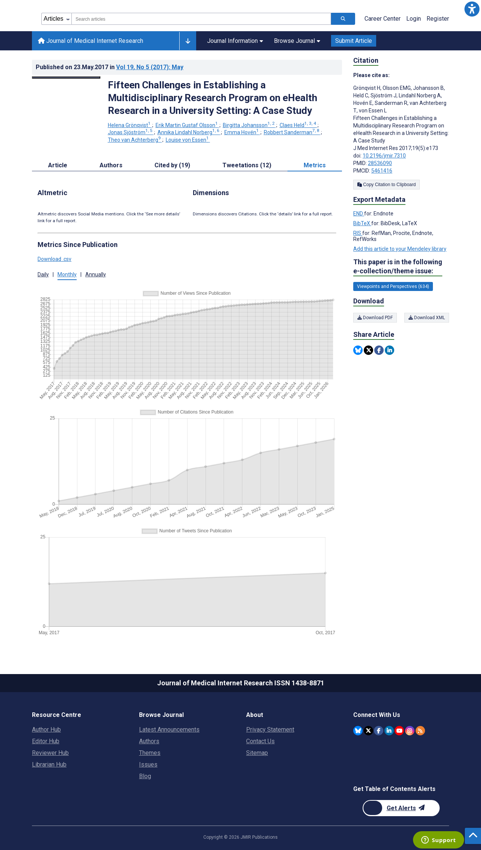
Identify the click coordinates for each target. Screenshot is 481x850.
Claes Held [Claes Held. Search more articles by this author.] (298, 125)
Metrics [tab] (315, 165)
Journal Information (235, 40)
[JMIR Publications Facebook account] (378, 730)
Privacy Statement (270, 729)
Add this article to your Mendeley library (399, 249)
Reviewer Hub (50, 752)
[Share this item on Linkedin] (389, 350)
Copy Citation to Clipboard (386, 184)
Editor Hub (45, 741)
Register (438, 18)
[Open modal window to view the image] (66, 77)
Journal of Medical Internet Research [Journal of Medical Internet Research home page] (90, 40)
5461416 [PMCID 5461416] (381, 171)
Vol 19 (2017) (149, 67)
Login (413, 18)
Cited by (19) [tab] (172, 165)
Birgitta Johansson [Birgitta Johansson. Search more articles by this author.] (249, 125)
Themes (149, 752)
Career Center (383, 18)
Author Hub (46, 729)
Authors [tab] (111, 165)
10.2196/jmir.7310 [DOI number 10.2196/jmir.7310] (384, 156)
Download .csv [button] (54, 259)
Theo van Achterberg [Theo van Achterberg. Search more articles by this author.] (135, 140)
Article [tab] (57, 165)
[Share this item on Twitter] (368, 350)
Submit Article (353, 40)
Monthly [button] (67, 274)
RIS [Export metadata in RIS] (357, 233)
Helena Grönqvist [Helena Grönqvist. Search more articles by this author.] (130, 125)
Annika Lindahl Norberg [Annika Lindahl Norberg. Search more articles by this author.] (189, 132)
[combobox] (201, 19)
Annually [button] (95, 274)
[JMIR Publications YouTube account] (399, 730)
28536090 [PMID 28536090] (380, 163)
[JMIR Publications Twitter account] (368, 730)
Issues (148, 764)
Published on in (109, 67)
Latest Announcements (169, 729)
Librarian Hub (49, 764)
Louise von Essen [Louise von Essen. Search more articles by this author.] (188, 140)
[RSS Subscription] (420, 730)
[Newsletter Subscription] (401, 808)
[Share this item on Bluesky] (358, 350)
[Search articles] (343, 19)
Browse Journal (297, 40)
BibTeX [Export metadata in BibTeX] (362, 223)
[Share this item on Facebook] (379, 350)
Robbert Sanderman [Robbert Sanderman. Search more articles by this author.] (292, 132)
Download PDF (375, 317)
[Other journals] (187, 41)
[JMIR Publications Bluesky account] (358, 730)
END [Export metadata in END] (358, 214)
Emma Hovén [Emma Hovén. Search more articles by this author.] (242, 132)
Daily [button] (43, 274)
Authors (149, 741)
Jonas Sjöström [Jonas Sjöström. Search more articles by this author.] (131, 132)
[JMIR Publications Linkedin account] (389, 730)
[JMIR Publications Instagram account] (409, 730)
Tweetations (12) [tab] (246, 165)
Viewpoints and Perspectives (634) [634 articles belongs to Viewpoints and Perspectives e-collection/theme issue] (393, 286)
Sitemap (257, 752)
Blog (145, 776)
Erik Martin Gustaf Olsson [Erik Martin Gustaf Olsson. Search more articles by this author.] (187, 125)
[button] (472, 9)
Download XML (426, 317)
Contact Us (260, 741)
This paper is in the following (397, 267)
